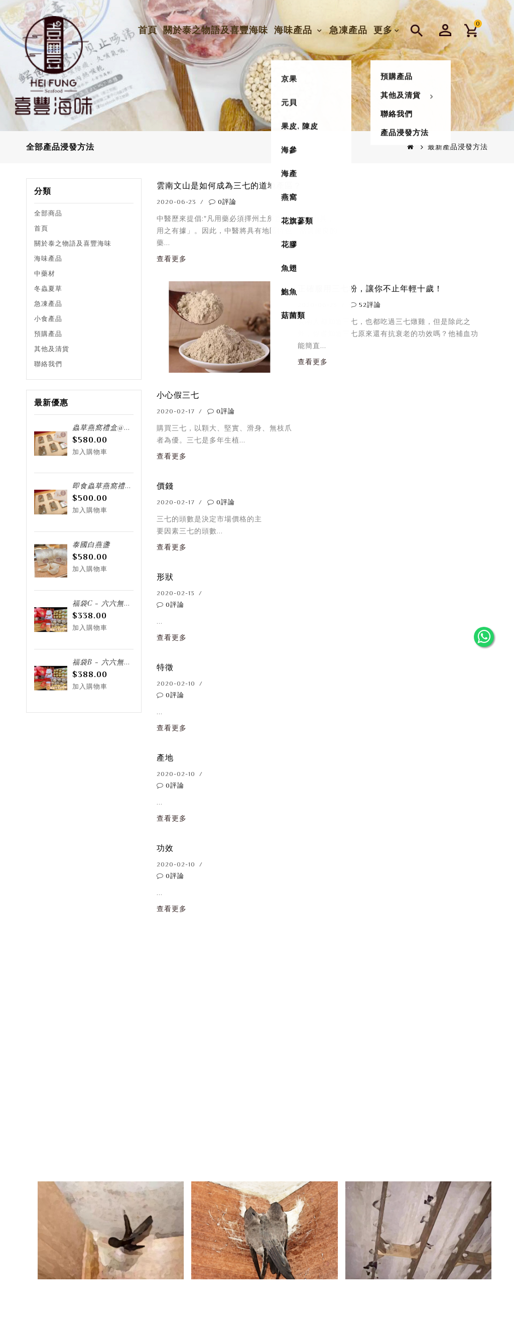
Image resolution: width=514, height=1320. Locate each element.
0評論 (227, 201)
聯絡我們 (48, 364)
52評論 (370, 304)
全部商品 (48, 213)
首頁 (147, 26)
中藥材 (44, 273)
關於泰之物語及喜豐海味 (215, 26)
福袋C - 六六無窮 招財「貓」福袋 (129, 603)
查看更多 (172, 259)
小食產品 (48, 318)
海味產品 (294, 26)
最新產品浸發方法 (458, 147)
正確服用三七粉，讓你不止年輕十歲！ (370, 288)
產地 (165, 757)
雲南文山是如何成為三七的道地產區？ (229, 185)
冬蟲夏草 (48, 288)
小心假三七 (178, 395)
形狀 (165, 577)
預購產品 (48, 334)
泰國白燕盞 (91, 544)
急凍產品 (348, 26)
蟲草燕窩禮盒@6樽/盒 (109, 427)
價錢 (165, 486)
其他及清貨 (51, 349)
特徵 (165, 667)
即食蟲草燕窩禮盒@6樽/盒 (117, 485)
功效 (165, 848)
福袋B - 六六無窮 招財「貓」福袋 (129, 662)
